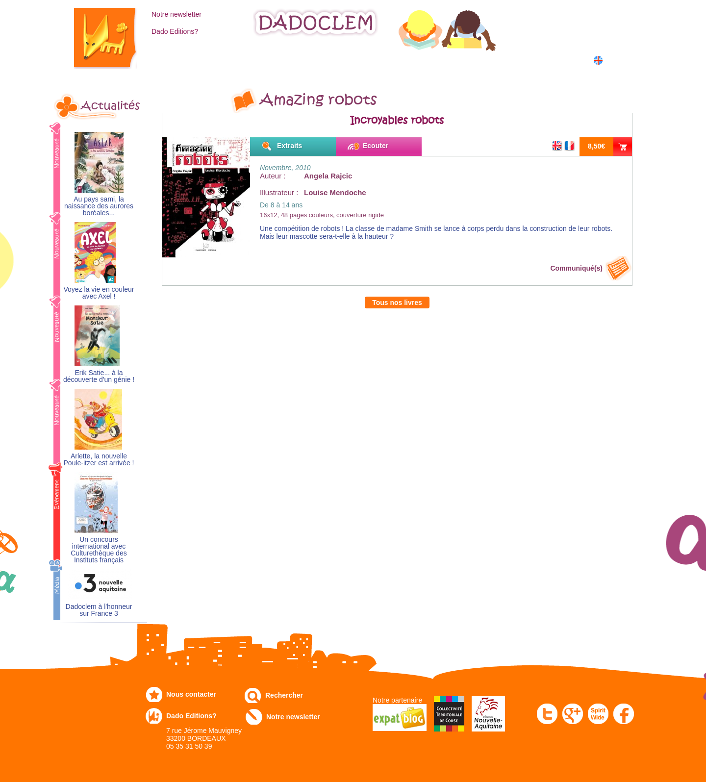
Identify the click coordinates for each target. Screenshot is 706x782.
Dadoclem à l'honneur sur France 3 (99, 610)
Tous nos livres (397, 302)
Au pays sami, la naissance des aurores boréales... (98, 206)
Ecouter (375, 146)
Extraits (289, 146)
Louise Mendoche (335, 192)
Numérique (443, 59)
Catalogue (174, 59)
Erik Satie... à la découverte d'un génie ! (98, 376)
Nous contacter (191, 694)
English (616, 60)
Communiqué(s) (576, 268)
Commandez (240, 59)
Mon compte (565, 13)
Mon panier (564, 34)
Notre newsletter (176, 14)
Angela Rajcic (328, 176)
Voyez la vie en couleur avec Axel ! (99, 293)
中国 (614, 71)
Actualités (110, 106)
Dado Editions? (174, 31)
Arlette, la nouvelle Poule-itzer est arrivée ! (99, 460)
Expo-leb (304, 59)
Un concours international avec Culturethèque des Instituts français (98, 550)
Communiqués (371, 59)
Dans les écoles (516, 59)
